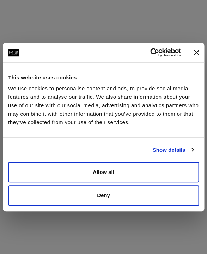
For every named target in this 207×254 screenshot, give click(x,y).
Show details (169, 150)
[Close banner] (196, 52)
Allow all (103, 172)
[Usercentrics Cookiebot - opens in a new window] (150, 52)
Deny (103, 195)
